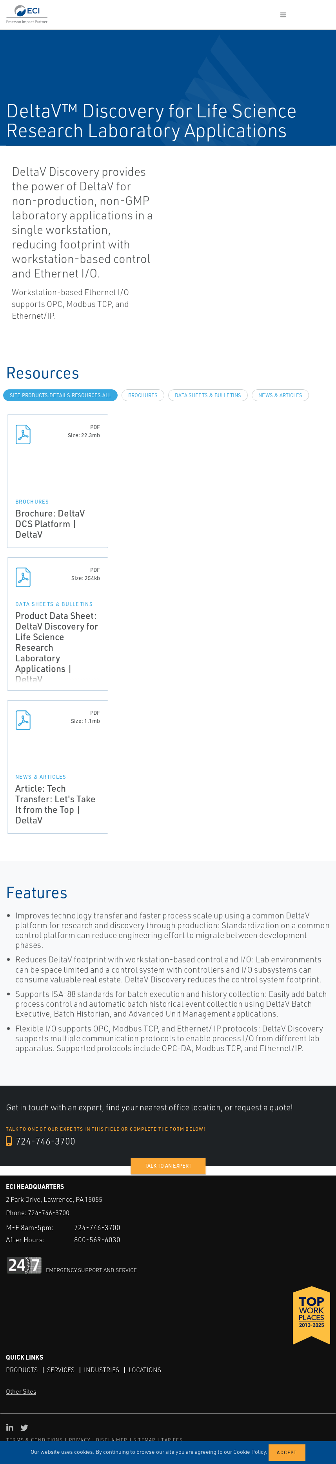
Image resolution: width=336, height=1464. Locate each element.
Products (22, 1369)
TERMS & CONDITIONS (34, 1439)
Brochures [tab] (143, 395)
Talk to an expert (168, 1166)
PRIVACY (79, 1439)
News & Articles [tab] (280, 395)
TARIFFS (171, 1439)
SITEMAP (144, 1439)
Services (60, 1369)
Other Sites (21, 1391)
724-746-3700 (41, 1141)
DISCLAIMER (111, 1439)
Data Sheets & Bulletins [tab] (208, 395)
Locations (145, 1369)
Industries (101, 1369)
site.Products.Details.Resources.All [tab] (60, 395)
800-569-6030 (97, 1239)
